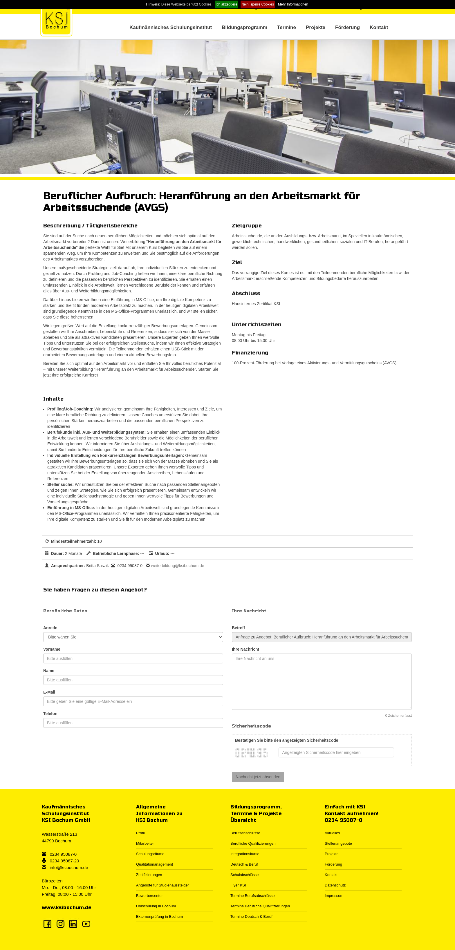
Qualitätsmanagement (154, 864)
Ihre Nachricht (245, 649)
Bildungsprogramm (244, 27)
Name (48, 670)
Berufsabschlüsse (245, 833)
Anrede (50, 627)
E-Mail (49, 692)
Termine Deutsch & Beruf (251, 916)
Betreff (238, 627)
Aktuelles (332, 833)
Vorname (51, 649)
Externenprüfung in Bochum (159, 916)
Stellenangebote (338, 843)
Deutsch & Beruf (244, 864)
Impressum (334, 895)
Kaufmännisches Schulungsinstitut (170, 27)
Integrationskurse (244, 854)
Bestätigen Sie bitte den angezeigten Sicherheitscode (286, 740)
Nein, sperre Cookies (257, 4)
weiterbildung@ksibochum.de (177, 565)
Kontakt (379, 27)
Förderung (347, 27)
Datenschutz (335, 885)
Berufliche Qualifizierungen (252, 843)
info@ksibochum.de (69, 867)
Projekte (315, 27)
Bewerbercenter (149, 895)
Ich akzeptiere (226, 4)
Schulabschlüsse (244, 875)
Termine (286, 27)
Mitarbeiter (145, 843)
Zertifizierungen (149, 875)
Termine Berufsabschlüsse (252, 895)
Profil (140, 833)
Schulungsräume (150, 854)
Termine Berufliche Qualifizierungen (260, 906)
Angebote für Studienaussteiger (162, 885)
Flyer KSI (238, 885)
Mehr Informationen (293, 4)
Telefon (50, 713)
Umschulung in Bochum (156, 906)
